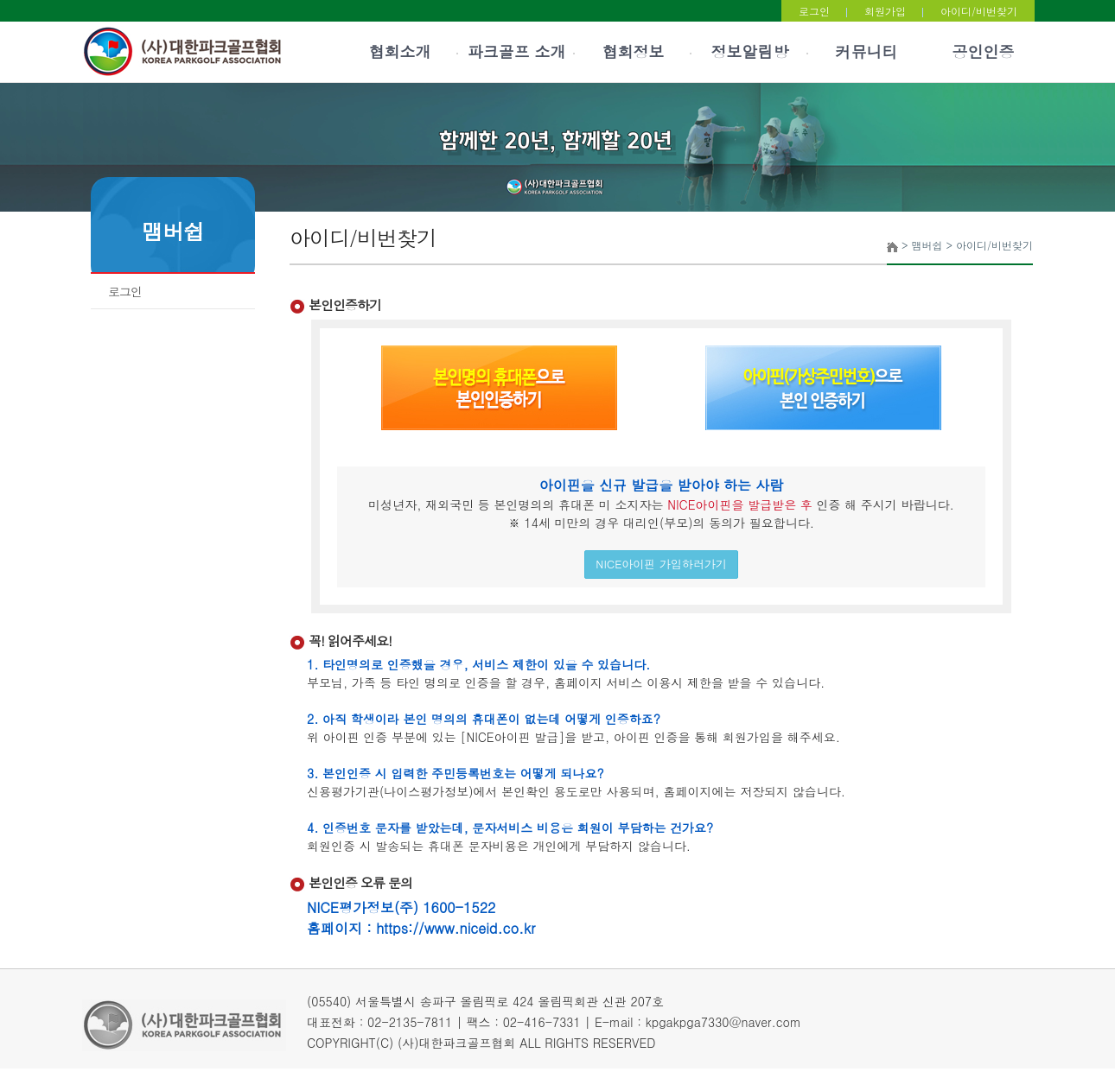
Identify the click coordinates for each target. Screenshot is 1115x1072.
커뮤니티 (867, 51)
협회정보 (633, 51)
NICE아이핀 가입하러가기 (661, 563)
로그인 (814, 10)
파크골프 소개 (516, 51)
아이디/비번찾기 (978, 10)
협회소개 (400, 51)
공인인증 (984, 51)
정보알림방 (750, 51)
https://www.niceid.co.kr (455, 928)
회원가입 (885, 10)
